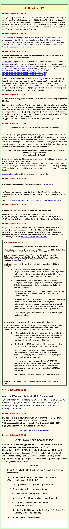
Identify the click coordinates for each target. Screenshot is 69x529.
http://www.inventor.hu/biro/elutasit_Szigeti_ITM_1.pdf (33, 68)
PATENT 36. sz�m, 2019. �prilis (34, 237)
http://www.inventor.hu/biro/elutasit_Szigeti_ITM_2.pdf (22, 70)
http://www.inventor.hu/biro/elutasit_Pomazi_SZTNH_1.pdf (24, 73)
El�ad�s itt (18, 260)
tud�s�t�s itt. (47, 184)
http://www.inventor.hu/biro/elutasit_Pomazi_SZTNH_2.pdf (24, 75)
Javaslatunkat (7, 62)
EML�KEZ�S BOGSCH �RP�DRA (34, 431)
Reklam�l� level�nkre (32, 85)
